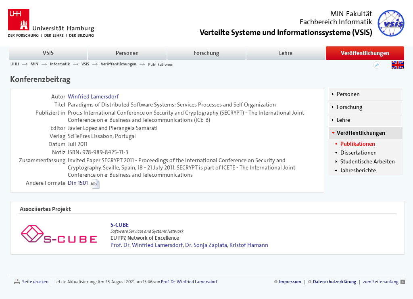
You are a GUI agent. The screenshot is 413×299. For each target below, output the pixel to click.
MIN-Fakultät (351, 14)
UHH (14, 64)
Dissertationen (358, 152)
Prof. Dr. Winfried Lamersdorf (147, 245)
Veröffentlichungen (365, 52)
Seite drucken (35, 282)
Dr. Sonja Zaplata (206, 245)
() (286, 31)
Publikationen (160, 64)
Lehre (285, 52)
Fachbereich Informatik (336, 22)
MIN (34, 64)
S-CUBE (120, 224)
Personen (127, 52)
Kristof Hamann (248, 245)
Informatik (60, 64)
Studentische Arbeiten (367, 161)
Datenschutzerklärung (334, 282)
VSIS (48, 52)
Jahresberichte (358, 170)
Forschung (206, 52)
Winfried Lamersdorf (93, 96)
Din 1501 (78, 182)
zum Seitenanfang (380, 282)
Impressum (290, 282)
